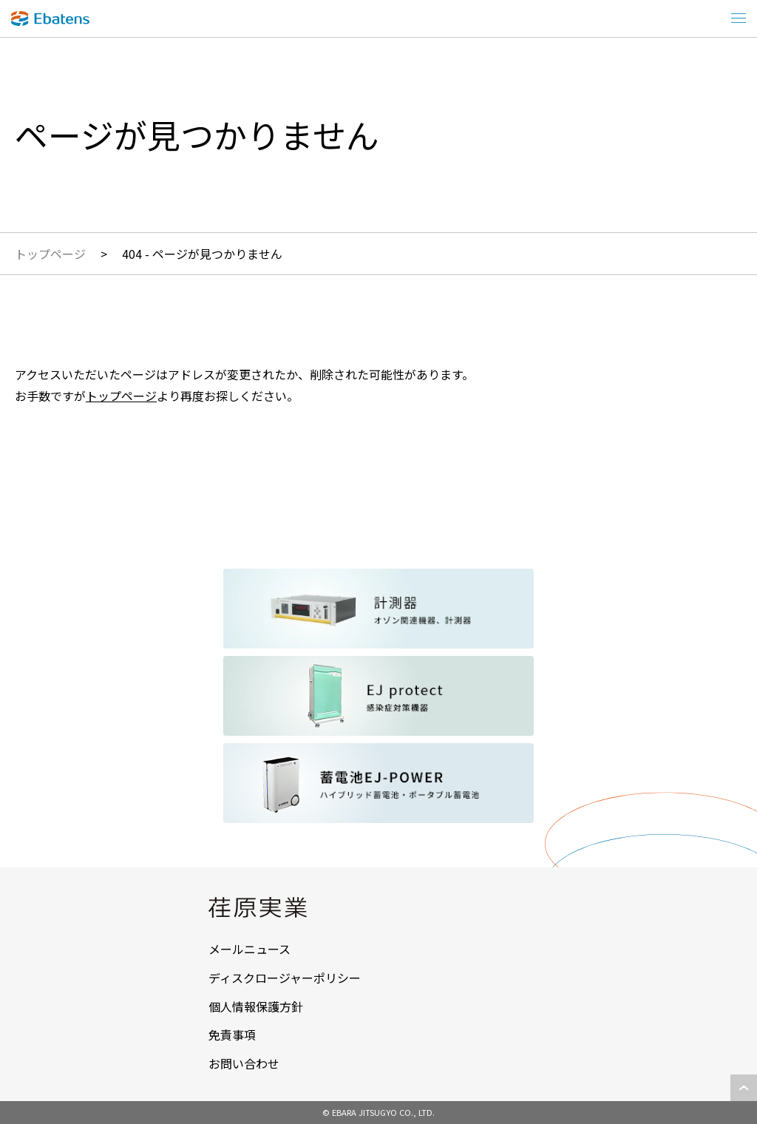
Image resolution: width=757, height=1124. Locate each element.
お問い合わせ (243, 1063)
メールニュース (249, 949)
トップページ (50, 254)
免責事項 (232, 1034)
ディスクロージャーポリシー (284, 977)
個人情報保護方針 (255, 1006)
